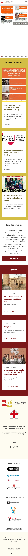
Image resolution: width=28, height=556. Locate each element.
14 (18, 56)
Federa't (14, 258)
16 (21, 56)
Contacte (17, 549)
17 (22, 56)
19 (25, 56)
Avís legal (11, 549)
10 (13, 56)
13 (17, 56)
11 (14, 56)
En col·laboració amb (14, 528)
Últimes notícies (14, 62)
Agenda (14, 269)
